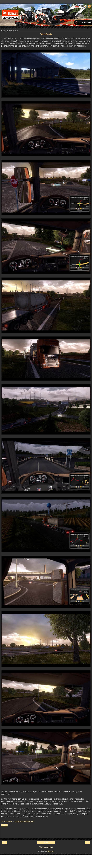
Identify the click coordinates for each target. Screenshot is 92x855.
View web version (46, 847)
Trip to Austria (46, 34)
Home (46, 842)
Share (4, 825)
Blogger (51, 851)
